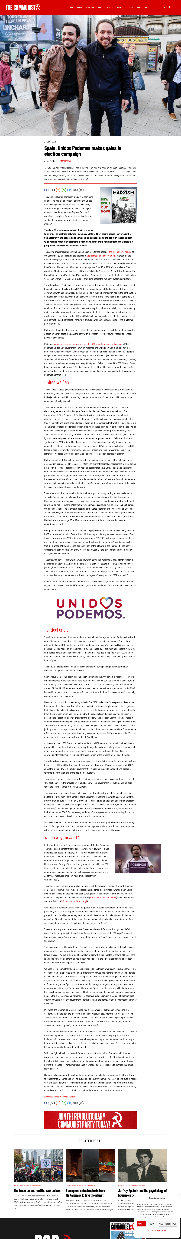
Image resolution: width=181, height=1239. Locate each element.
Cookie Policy (151, 1230)
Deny (152, 1224)
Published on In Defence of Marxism (60, 1096)
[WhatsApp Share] (64, 190)
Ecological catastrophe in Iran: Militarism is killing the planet (85, 1192)
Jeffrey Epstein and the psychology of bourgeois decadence (142, 1192)
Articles (110, 7)
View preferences (167, 1224)
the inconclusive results (120, 251)
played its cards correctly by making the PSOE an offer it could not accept (88, 343)
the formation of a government (101, 255)
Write (100, 7)
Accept (141, 1224)
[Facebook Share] (46, 190)
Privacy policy (161, 1230)
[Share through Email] (75, 190)
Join (71, 7)
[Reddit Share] (58, 190)
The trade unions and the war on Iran (37, 1190)
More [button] (147, 7)
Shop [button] (139, 7)
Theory (120, 7)
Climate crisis (71, 1186)
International (65, 160)
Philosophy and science (137, 1186)
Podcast (130, 7)
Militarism (91, 1186)
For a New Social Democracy (103, 897)
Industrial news (25, 1186)
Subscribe (90, 7)
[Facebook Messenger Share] (69, 190)
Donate (79, 7)
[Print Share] (81, 190)
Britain (16, 1186)
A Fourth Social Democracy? (74, 901)
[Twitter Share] (52, 190)
